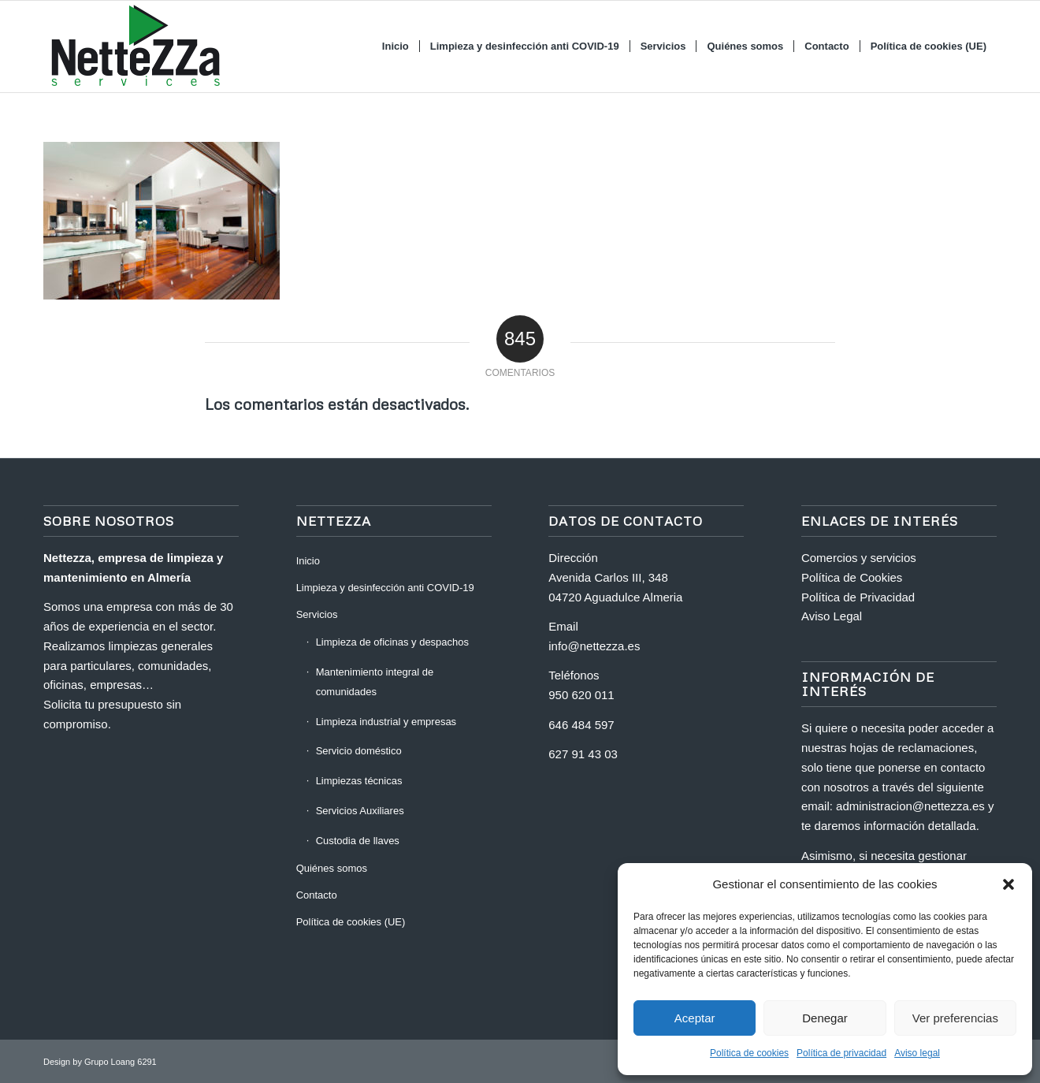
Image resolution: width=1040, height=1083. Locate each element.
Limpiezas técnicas (359, 781)
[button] (1008, 884)
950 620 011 (581, 695)
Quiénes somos (331, 868)
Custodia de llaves (357, 841)
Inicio (308, 561)
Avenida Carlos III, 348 (607, 577)
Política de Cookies (851, 577)
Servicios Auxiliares (360, 811)
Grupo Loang (109, 1061)
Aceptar (694, 1018)
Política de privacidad (841, 1053)
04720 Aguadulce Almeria (615, 597)
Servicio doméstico (359, 751)
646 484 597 (581, 724)
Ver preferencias (955, 1018)
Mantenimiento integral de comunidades (375, 682)
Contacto (316, 895)
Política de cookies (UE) (351, 922)
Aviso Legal (831, 616)
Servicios (317, 614)
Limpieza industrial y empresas (386, 722)
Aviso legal (917, 1053)
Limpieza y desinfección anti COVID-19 (385, 588)
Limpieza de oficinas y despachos (392, 642)
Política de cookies (749, 1053)
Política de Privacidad (858, 597)
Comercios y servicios (858, 557)
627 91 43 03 (583, 754)
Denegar (825, 1018)
